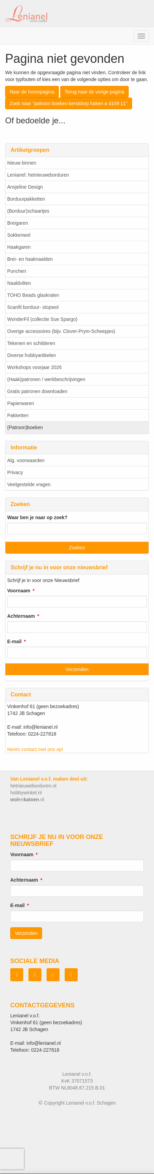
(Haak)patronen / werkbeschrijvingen (46, 379)
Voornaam (18, 590)
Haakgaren (19, 247)
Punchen (16, 271)
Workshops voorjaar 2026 (34, 367)
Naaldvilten (19, 283)
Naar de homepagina (32, 91)
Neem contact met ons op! (35, 749)
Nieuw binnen (21, 163)
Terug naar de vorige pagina (94, 91)
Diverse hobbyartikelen (31, 355)
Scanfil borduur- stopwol (33, 307)
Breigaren (17, 223)
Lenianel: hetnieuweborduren (38, 175)
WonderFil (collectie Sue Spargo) (42, 319)
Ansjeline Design (25, 187)
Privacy (15, 472)
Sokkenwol (18, 235)
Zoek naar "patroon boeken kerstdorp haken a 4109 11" (69, 103)
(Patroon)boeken (25, 427)
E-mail (14, 641)
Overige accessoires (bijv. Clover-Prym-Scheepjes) (61, 331)
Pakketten (17, 415)
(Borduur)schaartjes (28, 211)
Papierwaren (20, 403)
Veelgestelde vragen (29, 484)
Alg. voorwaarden (25, 460)
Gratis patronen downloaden (37, 391)
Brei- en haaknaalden (30, 259)
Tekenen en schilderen (31, 343)
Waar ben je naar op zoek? (37, 517)
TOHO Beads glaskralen (33, 295)
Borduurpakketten (26, 199)
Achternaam (21, 616)
